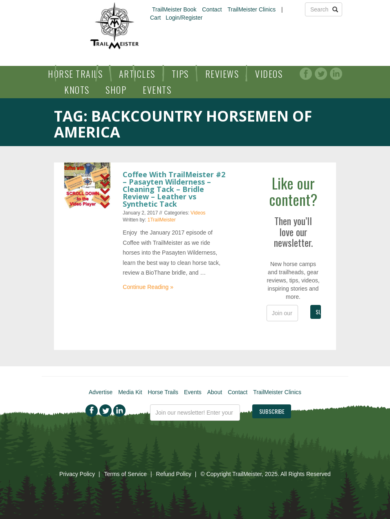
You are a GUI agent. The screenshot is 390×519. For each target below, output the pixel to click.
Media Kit (130, 392)
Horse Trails (75, 73)
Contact (212, 9)
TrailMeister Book (174, 9)
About (214, 392)
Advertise (100, 392)
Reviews (222, 73)
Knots (77, 89)
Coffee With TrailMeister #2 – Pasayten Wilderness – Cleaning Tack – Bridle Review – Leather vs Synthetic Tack (174, 189)
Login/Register (184, 17)
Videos (268, 73)
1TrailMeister (162, 220)
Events (157, 89)
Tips (180, 73)
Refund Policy (173, 474)
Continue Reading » (148, 287)
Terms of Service (125, 474)
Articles (137, 73)
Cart (155, 17)
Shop (115, 89)
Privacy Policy (77, 474)
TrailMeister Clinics (251, 9)
